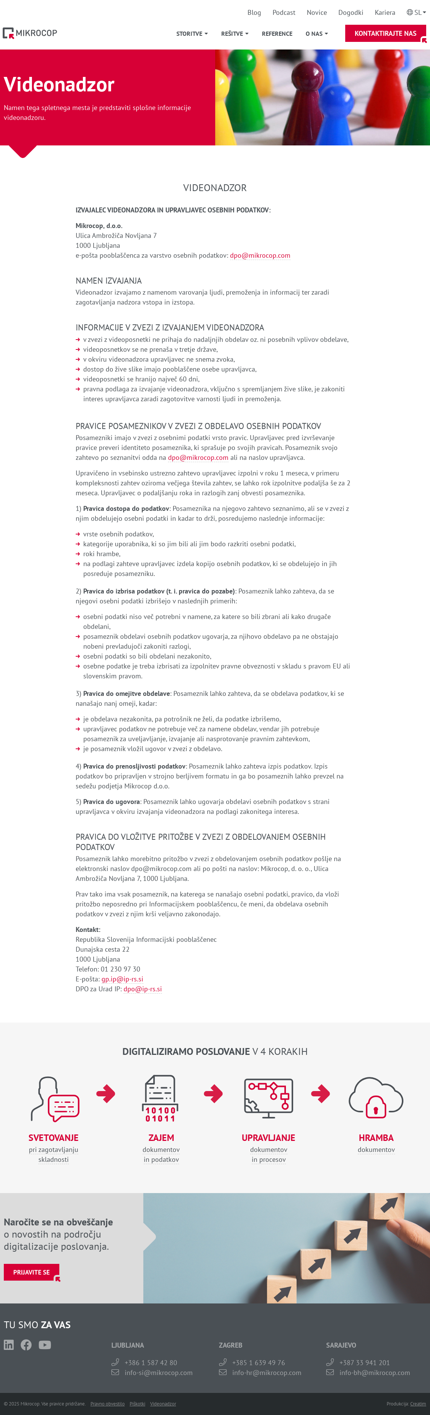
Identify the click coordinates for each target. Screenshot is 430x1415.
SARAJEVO (341, 1345)
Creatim (418, 1404)
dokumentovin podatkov (161, 1148)
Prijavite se (31, 1272)
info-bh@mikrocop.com (375, 1372)
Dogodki (350, 12)
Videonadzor (163, 1404)
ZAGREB (231, 1345)
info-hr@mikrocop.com (266, 1372)
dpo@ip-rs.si (143, 988)
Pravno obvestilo (107, 1404)
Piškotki (137, 1404)
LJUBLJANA (127, 1345)
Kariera (385, 12)
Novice (317, 12)
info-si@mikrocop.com (159, 1372)
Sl (418, 12)
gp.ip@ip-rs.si (122, 979)
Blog (254, 12)
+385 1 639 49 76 (258, 1362)
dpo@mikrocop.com (260, 255)
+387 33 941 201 (365, 1362)
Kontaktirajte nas (386, 33)
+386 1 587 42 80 (151, 1362)
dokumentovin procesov (269, 1148)
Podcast (284, 12)
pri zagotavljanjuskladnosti (54, 1148)
